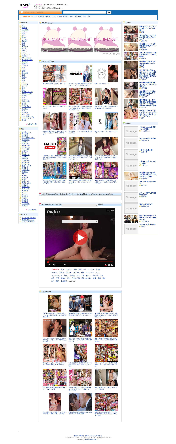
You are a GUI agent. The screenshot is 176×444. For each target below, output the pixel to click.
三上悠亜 (25, 134)
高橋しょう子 (26, 166)
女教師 (24, 95)
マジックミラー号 (28, 118)
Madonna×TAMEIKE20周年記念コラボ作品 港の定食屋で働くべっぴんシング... (80, 314)
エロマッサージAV (28, 221)
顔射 (23, 88)
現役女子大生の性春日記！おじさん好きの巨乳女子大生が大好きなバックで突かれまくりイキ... (80, 157)
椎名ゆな (25, 172)
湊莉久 (24, 179)
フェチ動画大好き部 (29, 218)
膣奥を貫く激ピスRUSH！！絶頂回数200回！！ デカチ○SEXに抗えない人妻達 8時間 (106, 339)
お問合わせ (98, 436)
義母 (94, 278)
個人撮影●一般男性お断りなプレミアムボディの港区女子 (147, 84)
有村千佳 (25, 177)
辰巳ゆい (25, 194)
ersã (71, 16)
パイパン (25, 109)
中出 (85, 16)
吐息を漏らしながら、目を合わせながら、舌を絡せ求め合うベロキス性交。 (54, 363)
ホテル (97, 272)
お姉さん (25, 63)
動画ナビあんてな (28, 220)
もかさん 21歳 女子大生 (147, 224)
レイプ (24, 52)
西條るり (25, 168)
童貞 (99, 278)
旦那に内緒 (76, 278)
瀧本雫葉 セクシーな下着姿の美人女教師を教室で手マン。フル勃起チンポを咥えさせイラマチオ (147, 103)
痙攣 (142, 32)
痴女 (23, 80)
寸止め (53, 16)
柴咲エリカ (26, 187)
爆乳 (23, 71)
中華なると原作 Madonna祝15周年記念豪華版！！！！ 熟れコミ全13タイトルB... (106, 364)
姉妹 (104, 278)
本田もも (66, 16)
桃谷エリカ (26, 143)
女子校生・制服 (27, 60)
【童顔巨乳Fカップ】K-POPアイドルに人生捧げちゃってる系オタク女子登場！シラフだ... (106, 182)
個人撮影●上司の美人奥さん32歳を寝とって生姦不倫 (147, 63)
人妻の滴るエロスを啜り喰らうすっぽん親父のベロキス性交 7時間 (80, 412)
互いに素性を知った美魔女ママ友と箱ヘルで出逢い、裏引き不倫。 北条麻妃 (54, 412)
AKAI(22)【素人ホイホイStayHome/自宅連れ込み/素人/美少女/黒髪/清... (106, 107)
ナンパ (24, 86)
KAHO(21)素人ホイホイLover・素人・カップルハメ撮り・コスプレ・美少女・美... (54, 133)
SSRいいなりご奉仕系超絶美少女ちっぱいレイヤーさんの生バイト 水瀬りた (80, 84)
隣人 (57, 281)
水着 (23, 33)
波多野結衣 (26, 140)
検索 (109, 12)
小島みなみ (26, 160)
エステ (24, 103)
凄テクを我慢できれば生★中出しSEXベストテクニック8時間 (54, 388)
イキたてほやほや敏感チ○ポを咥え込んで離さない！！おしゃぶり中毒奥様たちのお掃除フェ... (54, 339)
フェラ (24, 82)
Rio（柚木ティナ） (28, 138)
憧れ (68, 278)
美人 (23, 90)
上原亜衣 (25, 157)
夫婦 (101, 275)
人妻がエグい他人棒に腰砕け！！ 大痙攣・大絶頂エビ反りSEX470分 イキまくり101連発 (106, 413)
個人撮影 (25, 73)
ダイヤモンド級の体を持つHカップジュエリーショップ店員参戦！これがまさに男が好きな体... (106, 157)
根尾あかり (78, 16)
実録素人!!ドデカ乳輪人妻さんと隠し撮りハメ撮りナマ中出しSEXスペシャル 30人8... (80, 182)
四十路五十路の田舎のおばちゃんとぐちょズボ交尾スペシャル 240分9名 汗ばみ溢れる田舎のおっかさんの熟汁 (147, 74)
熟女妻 (98, 269)
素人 (23, 26)
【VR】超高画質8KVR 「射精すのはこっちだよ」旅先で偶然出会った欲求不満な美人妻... (54, 315)
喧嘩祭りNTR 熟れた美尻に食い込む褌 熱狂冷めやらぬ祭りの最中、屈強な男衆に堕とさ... (80, 339)
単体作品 (95, 275)
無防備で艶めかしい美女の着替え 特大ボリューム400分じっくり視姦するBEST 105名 (80, 389)
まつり (34, 16)
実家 (57, 278)
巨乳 (23, 45)
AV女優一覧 (32, 209)
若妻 (23, 78)
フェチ (24, 69)
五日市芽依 (145, 221)
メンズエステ (26, 107)
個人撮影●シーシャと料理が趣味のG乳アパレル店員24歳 (147, 46)
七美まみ (144, 165)
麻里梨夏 (25, 190)
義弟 (75, 269)
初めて (88, 275)
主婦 (77, 275)
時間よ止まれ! (86, 278)
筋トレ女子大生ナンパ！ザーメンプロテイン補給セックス (147, 217)
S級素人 (25, 41)
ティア (24, 153)
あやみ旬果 (26, 145)
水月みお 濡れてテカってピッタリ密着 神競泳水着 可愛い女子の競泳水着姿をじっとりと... (54, 182)
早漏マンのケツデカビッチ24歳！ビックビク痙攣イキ (147, 28)
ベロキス (91, 269)
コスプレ (25, 31)
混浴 (79, 269)
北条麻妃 (64, 281)
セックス (25, 47)
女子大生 (25, 62)
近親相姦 (25, 112)
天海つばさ (26, 170)
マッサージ (26, 54)
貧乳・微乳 (26, 101)
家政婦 (63, 278)
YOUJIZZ (54, 272)
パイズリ (25, 84)
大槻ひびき (26, 181)
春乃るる (144, 185)
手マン (143, 107)
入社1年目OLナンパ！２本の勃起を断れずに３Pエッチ (147, 37)
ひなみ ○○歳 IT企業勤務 (147, 138)
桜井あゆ (25, 142)
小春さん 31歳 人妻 (146, 150)
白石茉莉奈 (26, 204)
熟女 (62, 269)
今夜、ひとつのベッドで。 (102, 83)
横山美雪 (25, 200)
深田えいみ (26, 164)
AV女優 (24, 28)
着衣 (23, 75)
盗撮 (23, 50)
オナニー (25, 39)
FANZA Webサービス (92, 439)
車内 (52, 281)
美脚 (23, 97)
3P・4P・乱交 (27, 94)
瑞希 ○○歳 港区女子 (146, 204)
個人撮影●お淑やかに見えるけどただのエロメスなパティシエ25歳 (147, 174)
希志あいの (26, 147)
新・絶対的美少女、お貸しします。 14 (54, 83)
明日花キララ (26, 132)
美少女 (24, 48)
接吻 (82, 272)
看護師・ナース (27, 92)
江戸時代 (41, 16)
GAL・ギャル (26, 58)
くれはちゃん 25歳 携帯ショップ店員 (147, 128)
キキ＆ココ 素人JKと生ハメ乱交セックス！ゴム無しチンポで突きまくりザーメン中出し (147, 113)
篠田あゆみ (26, 162)
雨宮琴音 (25, 196)
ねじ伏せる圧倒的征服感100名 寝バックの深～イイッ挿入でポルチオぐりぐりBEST (80, 364)
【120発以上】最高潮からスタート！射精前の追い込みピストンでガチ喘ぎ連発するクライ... (106, 315)
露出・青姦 (26, 114)
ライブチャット (56, 275)
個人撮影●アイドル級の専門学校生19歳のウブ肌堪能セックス (147, 93)
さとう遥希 (26, 149)
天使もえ (25, 185)
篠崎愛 (47, 16)
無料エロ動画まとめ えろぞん (84, 436)
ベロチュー (90, 272)
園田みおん (26, 189)
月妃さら (144, 41)
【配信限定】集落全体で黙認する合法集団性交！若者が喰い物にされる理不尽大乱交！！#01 (54, 157)
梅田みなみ (145, 206)
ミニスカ (25, 105)
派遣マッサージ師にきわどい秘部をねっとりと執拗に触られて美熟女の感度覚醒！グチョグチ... (80, 108)
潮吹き (24, 37)
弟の (89, 16)
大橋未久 (25, 151)
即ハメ (24, 77)
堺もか (143, 226)
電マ (23, 110)
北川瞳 (24, 192)
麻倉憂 (24, 175)
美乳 (23, 43)
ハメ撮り (25, 65)
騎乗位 (143, 58)
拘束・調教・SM (27, 116)
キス (84, 269)
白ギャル (25, 99)
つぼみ (24, 198)
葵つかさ (25, 202)
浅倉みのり (145, 140)
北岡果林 (144, 197)
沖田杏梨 (25, 205)
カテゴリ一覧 (32, 124)
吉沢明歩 (25, 136)
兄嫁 (82, 275)
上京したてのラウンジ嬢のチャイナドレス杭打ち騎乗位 (147, 54)
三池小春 (144, 152)
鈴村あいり (26, 155)
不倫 (142, 67)
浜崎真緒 (25, 158)
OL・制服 (25, 30)
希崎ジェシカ (26, 183)
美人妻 (24, 120)
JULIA (24, 173)
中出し (24, 35)
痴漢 (23, 67)
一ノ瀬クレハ (145, 131)
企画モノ (25, 56)
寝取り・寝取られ (65, 272)
